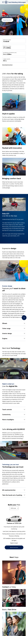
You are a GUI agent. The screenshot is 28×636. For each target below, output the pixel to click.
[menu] (3, 2)
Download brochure (7, 65)
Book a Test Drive (7, 20)
